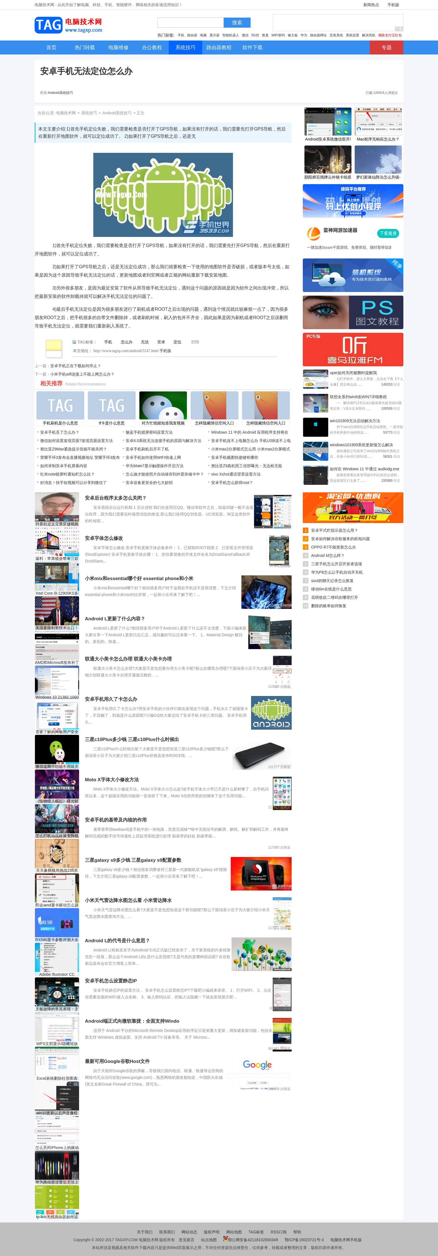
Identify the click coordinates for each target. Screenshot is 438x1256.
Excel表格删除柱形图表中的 (57, 1078)
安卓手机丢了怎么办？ (59, 432)
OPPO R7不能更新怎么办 (333, 547)
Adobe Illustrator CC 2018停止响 (57, 974)
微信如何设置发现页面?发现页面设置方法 (76, 440)
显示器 (215, 35)
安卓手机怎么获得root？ (232, 482)
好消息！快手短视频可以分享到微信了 (73, 482)
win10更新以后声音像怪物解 (57, 1113)
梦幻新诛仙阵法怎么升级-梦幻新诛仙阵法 (378, 178)
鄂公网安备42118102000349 (250, 1240)
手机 (181, 35)
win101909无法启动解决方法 (355, 421)
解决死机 (368, 35)
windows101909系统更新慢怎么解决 (361, 445)
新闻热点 (371, 5)
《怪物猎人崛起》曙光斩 (56, 801)
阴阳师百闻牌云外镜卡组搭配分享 (327, 178)
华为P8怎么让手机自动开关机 (337, 572)
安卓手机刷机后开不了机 (147, 449)
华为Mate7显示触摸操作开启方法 (155, 466)
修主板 (293, 35)
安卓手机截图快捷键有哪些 (234, 457)
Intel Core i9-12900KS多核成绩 (57, 593)
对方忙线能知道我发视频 (163, 423)
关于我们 (145, 1232)
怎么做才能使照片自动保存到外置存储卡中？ (165, 474)
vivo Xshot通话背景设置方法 (236, 474)
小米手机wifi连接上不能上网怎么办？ (82, 374)
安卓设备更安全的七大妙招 (149, 482)
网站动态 (189, 1232)
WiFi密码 (278, 35)
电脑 (203, 35)
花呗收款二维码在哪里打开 (334, 597)
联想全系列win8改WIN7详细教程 (358, 397)
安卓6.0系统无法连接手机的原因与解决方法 (163, 440)
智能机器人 (230, 35)
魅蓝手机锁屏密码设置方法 (149, 432)
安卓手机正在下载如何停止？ (75, 366)
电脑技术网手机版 (346, 1240)
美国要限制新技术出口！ (56, 628)
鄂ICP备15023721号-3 (305, 1240)
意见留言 (186, 1240)
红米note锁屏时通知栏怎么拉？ (67, 474)
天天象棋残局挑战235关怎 (57, 870)
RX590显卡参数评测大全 (57, 939)
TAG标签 (256, 1232)
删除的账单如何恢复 (328, 606)
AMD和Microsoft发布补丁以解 (57, 662)
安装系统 (336, 35)
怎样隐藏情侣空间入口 (214, 423)
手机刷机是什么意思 (60, 423)
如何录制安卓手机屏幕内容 (63, 466)
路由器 (192, 35)
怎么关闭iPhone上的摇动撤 (57, 1147)
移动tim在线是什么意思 (331, 589)
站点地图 (209, 1240)
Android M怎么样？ (328, 555)
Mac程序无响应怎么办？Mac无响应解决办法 (378, 140)
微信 (245, 35)
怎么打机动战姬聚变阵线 (56, 836)
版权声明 (212, 1232)
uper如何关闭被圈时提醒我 (353, 373)
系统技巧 (89, 113)
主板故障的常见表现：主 (56, 1009)
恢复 (265, 35)
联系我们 (167, 1232)
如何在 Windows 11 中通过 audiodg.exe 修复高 (364, 469)
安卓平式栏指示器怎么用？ (334, 530)
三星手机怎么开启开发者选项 (336, 564)
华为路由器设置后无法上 (56, 1182)
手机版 (393, 5)
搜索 (237, 22)
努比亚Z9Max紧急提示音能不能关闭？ (73, 449)
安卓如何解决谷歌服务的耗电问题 (340, 538)
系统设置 (352, 35)
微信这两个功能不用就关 (56, 766)
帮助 (297, 1232)
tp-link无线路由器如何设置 (57, 1217)
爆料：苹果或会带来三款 (56, 558)
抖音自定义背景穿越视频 (56, 524)
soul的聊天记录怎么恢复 (332, 580)
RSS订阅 (279, 1232)
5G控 (255, 35)
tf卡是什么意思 (112, 423)
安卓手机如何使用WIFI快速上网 (153, 457)
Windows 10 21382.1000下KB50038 (56, 697)
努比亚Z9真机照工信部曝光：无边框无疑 (246, 466)
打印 (195, 342)
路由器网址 (318, 35)
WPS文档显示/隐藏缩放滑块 (57, 1043)
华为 (304, 35)
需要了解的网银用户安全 (56, 732)
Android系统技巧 (60, 93)
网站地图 (234, 1232)
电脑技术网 (66, 113)
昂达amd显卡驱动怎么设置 (56, 905)
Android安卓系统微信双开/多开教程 (328, 140)
